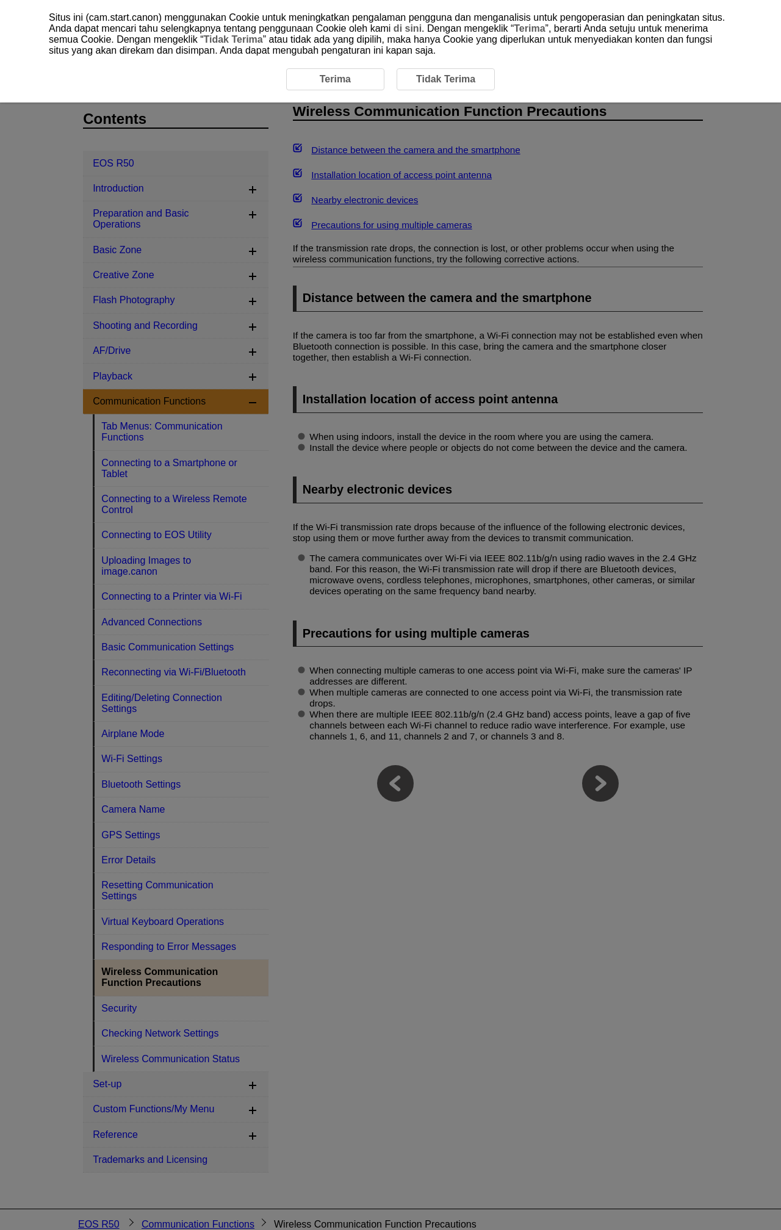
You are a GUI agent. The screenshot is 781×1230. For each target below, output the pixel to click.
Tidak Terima (232, 39)
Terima (529, 28)
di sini (408, 28)
